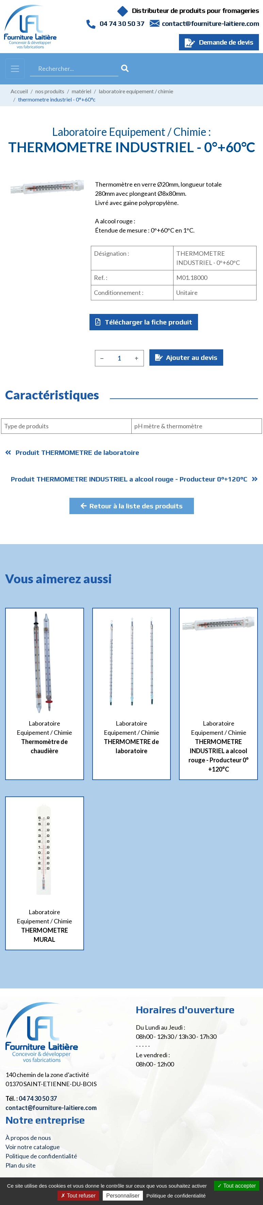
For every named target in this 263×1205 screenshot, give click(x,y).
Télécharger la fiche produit (143, 322)
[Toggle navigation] (14, 69)
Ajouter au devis (186, 357)
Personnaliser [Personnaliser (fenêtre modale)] (122, 1196)
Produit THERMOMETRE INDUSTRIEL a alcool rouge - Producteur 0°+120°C (134, 479)
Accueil (19, 91)
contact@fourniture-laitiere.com (210, 23)
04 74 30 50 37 (115, 23)
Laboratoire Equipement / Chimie (136, 91)
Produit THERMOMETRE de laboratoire (72, 452)
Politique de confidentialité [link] (176, 1196)
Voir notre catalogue (32, 1147)
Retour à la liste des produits (132, 506)
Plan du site (20, 1165)
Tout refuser (78, 1196)
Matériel (81, 91)
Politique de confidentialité (41, 1156)
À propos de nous (28, 1137)
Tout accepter (236, 1186)
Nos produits (49, 91)
